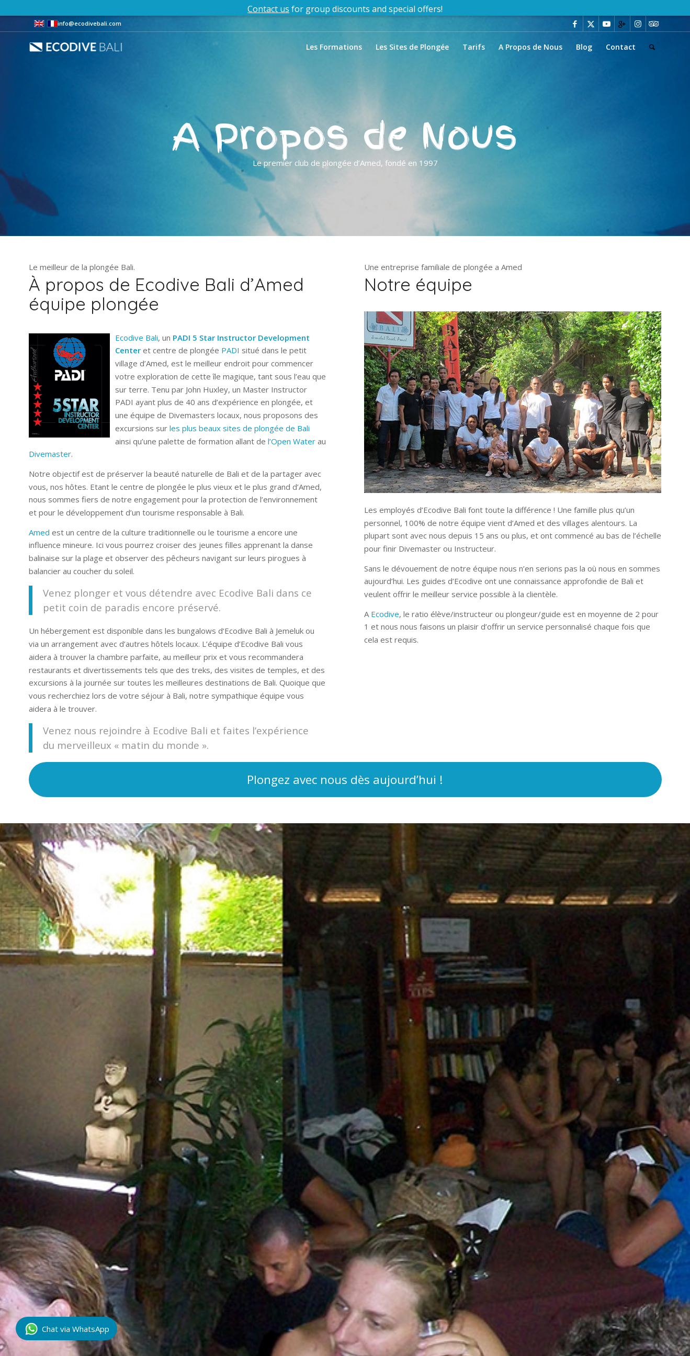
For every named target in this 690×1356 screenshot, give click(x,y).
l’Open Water (291, 441)
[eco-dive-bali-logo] (87, 47)
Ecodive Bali (136, 337)
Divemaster (50, 454)
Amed (39, 532)
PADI (230, 350)
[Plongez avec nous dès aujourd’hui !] (345, 779)
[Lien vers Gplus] (622, 23)
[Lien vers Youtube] (606, 23)
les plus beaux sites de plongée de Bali (239, 428)
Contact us (268, 9)
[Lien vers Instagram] (638, 23)
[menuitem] (334, 47)
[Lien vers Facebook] (575, 23)
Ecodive (385, 614)
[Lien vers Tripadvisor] (654, 23)
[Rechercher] (652, 47)
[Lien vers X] (590, 23)
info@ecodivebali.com (89, 23)
